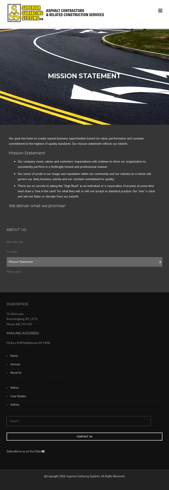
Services (15, 364)
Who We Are (15, 242)
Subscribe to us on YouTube (25, 451)
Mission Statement (21, 262)
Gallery (14, 404)
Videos (14, 387)
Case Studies (18, 396)
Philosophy (14, 272)
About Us (16, 373)
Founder (12, 252)
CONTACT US (84, 436)
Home (14, 356)
